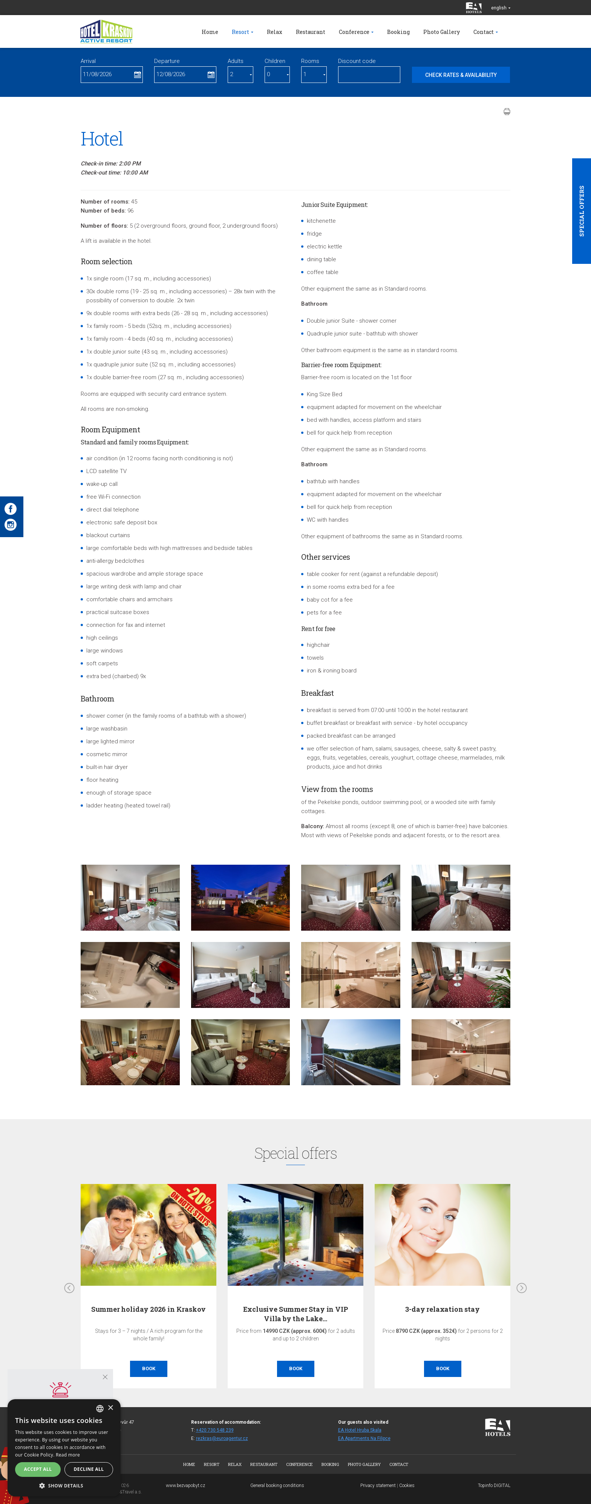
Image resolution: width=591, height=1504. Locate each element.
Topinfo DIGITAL (494, 1485)
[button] (64, 1485)
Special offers (581, 211)
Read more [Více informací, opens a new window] (68, 1455)
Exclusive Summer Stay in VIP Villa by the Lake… (295, 1314)
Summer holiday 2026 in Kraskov (148, 1309)
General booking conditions (277, 1485)
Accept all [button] (38, 1469)
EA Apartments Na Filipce (364, 1438)
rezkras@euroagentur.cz (222, 1438)
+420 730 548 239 (215, 1430)
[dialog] (64, 1447)
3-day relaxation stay (442, 1309)
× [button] (110, 1408)
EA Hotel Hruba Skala (359, 1430)
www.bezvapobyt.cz (185, 1485)
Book (148, 1368)
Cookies (407, 1485)
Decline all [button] (89, 1469)
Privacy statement (378, 1485)
